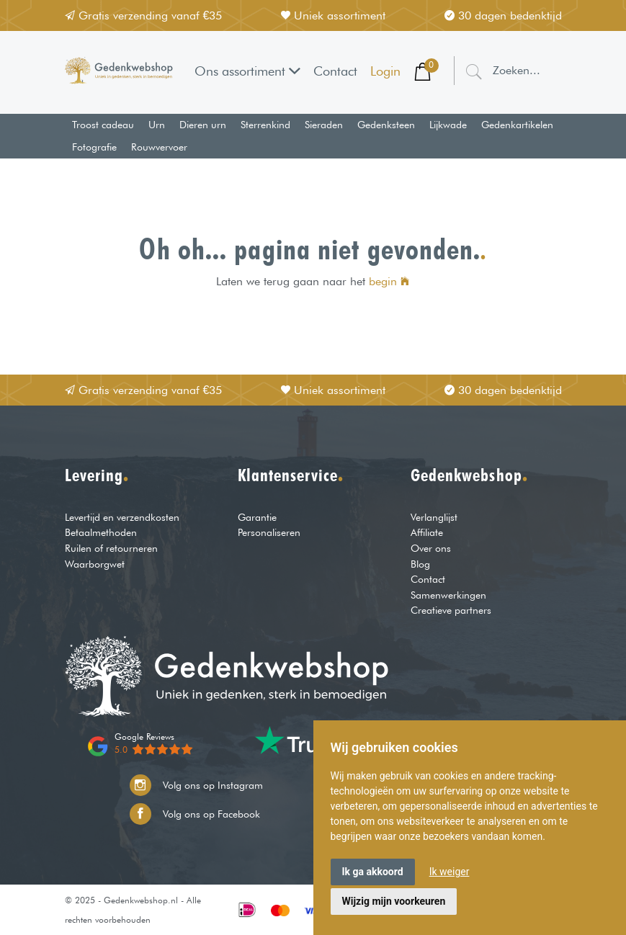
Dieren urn (202, 124)
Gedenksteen (386, 124)
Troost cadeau (103, 124)
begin (389, 281)
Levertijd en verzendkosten (122, 517)
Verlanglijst (434, 517)
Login (385, 71)
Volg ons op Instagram (196, 785)
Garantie (257, 517)
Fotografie (94, 147)
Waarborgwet (95, 564)
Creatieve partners (451, 610)
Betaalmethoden (101, 532)
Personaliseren (269, 532)
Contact (335, 71)
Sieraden (324, 124)
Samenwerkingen (448, 595)
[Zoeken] (474, 70)
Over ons (431, 548)
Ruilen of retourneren (111, 548)
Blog (420, 564)
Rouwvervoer (159, 147)
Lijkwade (448, 124)
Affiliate (427, 532)
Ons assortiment (247, 71)
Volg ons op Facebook (195, 814)
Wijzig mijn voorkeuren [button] (394, 901)
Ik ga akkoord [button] (372, 871)
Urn (156, 124)
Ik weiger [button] (449, 871)
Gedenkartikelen (517, 124)
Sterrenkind (265, 124)
